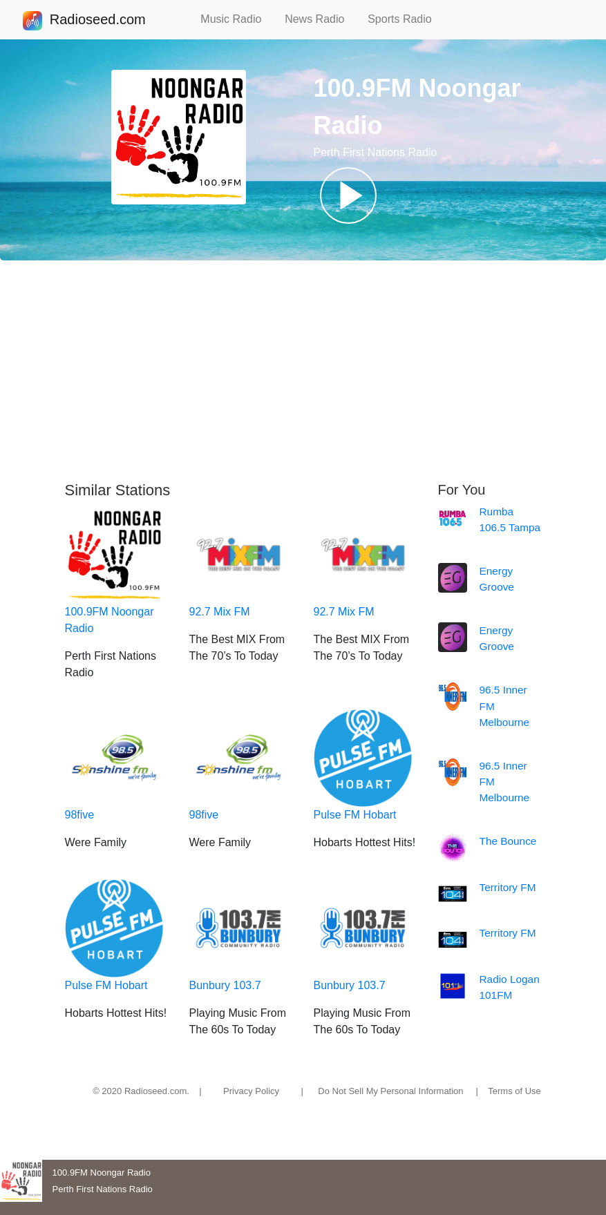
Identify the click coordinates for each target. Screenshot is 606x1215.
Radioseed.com (97, 20)
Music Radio (237, 19)
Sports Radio (406, 19)
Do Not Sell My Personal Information (390, 1091)
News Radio (321, 19)
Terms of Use (514, 1091)
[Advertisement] (303, 371)
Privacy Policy (251, 1091)
